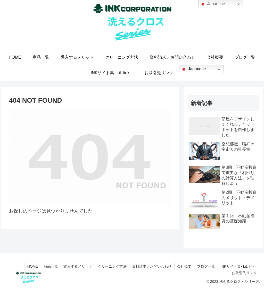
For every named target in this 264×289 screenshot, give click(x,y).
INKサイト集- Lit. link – (238, 266)
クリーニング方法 (112, 266)
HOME (32, 266)
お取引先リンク (244, 273)
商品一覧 (51, 266)
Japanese (193, 69)
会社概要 (184, 266)
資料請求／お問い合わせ (152, 266)
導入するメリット (77, 266)
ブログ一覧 (206, 266)
